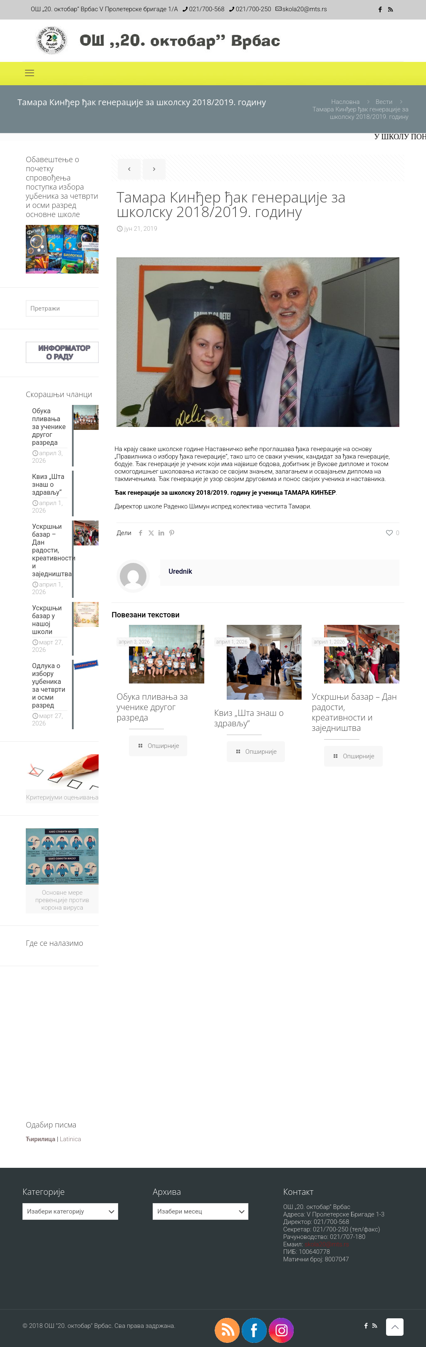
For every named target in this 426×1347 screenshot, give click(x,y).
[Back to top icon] (395, 1327)
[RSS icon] (390, 9)
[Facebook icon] (380, 9)
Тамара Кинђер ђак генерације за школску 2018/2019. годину (360, 113)
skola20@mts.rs (327, 1244)
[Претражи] (62, 308)
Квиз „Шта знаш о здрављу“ (249, 718)
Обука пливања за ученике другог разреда (152, 707)
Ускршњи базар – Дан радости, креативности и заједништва (354, 712)
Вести (384, 102)
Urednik (180, 571)
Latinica (71, 1139)
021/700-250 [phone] (253, 9)
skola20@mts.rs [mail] (304, 9)
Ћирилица (40, 1139)
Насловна (345, 102)
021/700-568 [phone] (207, 9)
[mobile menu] (29, 73)
